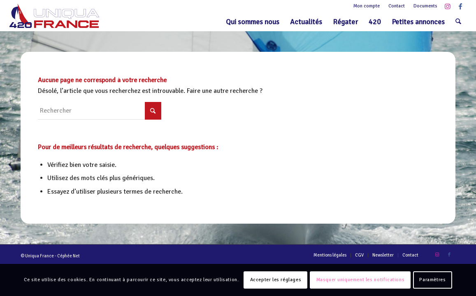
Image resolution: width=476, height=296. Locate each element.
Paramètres (432, 280)
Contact (396, 6)
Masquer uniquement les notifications (360, 280)
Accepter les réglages (276, 280)
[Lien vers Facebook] (460, 6)
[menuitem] (366, 6)
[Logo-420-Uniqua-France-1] (54, 16)
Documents (425, 6)
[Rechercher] (458, 22)
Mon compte (366, 6)
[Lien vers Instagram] (448, 6)
